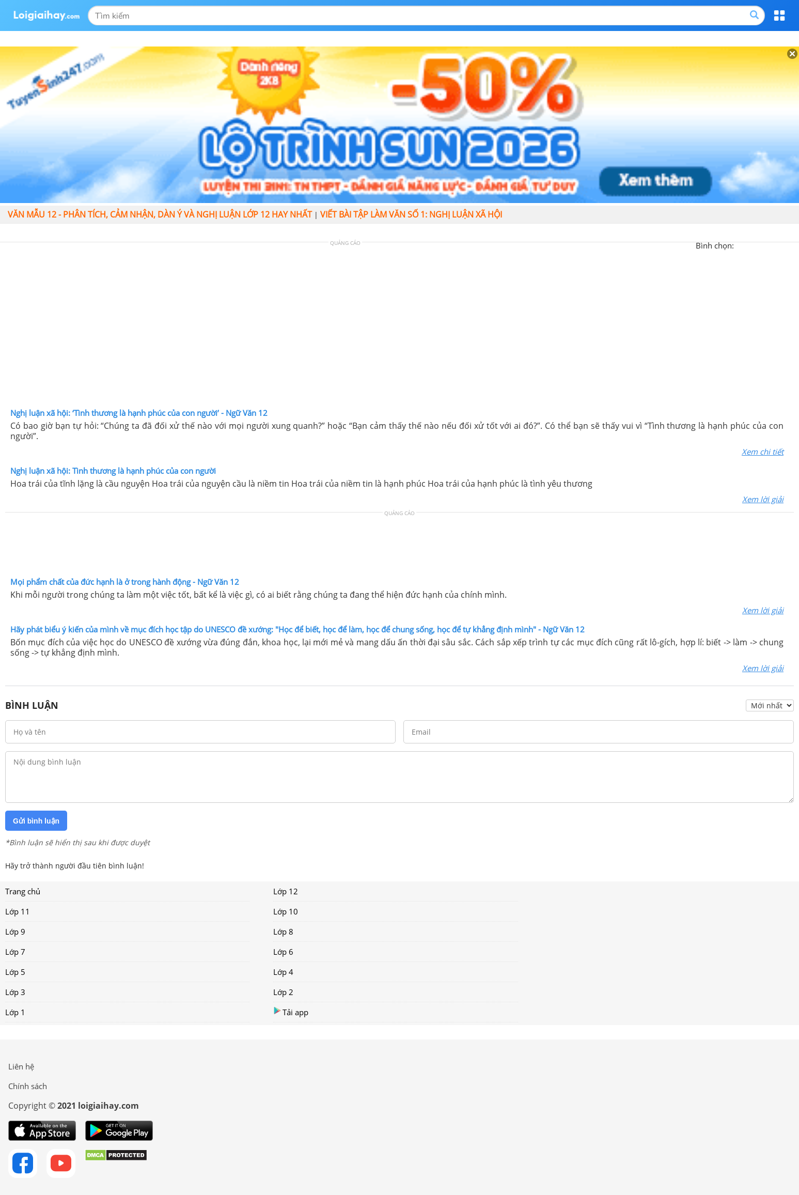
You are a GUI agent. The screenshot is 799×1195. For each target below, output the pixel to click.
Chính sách (27, 1086)
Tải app (290, 1011)
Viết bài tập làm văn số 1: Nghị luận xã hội (411, 214)
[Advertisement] (400, 327)
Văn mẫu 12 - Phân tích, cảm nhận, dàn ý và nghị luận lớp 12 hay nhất (160, 214)
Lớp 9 (15, 931)
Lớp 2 (283, 992)
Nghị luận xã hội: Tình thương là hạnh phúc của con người (113, 470)
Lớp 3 (15, 992)
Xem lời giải (763, 499)
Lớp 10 (285, 911)
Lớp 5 (15, 972)
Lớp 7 (15, 951)
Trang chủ (22, 891)
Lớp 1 (15, 1012)
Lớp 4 (283, 972)
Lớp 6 (283, 951)
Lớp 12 (285, 891)
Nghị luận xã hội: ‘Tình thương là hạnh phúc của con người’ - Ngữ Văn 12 (139, 413)
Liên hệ (21, 1066)
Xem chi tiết (763, 451)
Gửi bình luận (36, 821)
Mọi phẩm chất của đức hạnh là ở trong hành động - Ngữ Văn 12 (124, 582)
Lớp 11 (17, 911)
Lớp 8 (283, 931)
